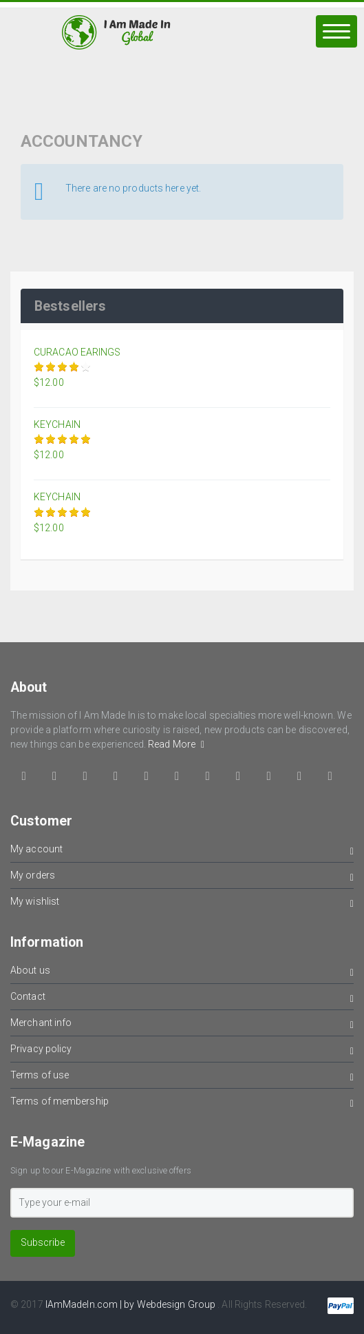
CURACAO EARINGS (77, 352)
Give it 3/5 (63, 366)
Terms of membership (182, 1103)
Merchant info (182, 1025)
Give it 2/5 (51, 366)
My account (182, 851)
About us (182, 973)
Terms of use (182, 1077)
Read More (176, 744)
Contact (182, 999)
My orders (182, 877)
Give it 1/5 (39, 366)
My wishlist (182, 904)
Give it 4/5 (75, 366)
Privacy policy (182, 1051)
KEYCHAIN (57, 424)
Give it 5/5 (86, 366)
